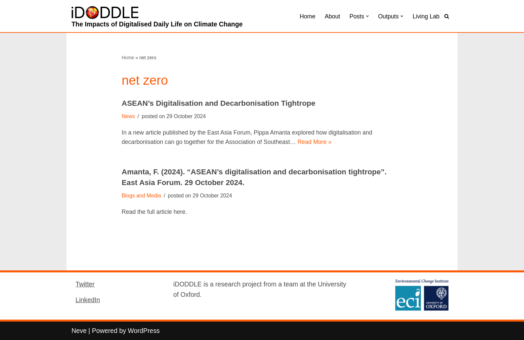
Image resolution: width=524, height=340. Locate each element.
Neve (79, 330)
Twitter (85, 284)
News (128, 116)
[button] (367, 16)
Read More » (314, 142)
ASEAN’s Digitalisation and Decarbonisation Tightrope (218, 103)
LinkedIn (88, 300)
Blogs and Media (141, 195)
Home (307, 16)
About (332, 16)
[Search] (446, 16)
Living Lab (426, 16)
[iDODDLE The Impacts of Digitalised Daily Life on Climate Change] (157, 17)
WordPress (144, 330)
